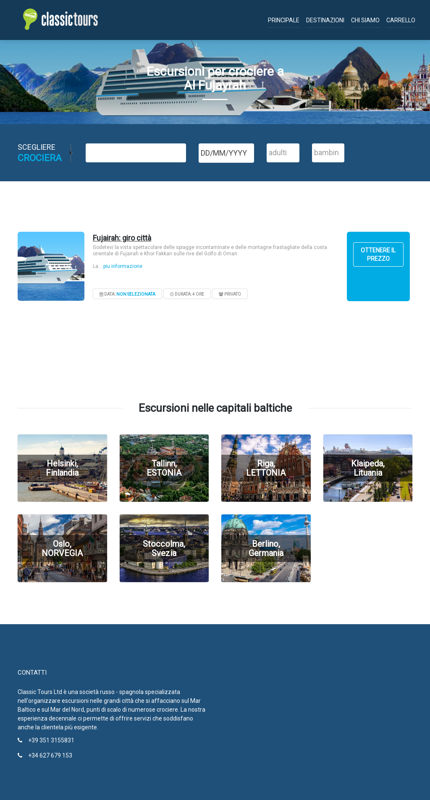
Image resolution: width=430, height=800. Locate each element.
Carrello (400, 20)
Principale (283, 20)
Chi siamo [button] (365, 20)
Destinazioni (325, 20)
